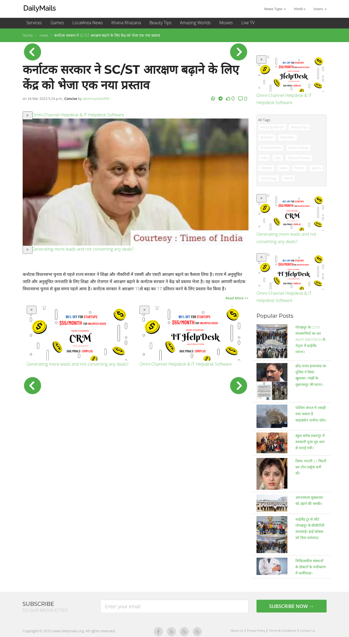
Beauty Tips (160, 23)
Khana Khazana (126, 23)
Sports (316, 168)
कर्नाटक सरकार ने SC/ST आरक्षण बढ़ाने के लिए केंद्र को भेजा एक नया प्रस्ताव (107, 35)
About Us (237, 630)
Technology (268, 178)
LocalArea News (88, 23)
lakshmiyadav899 (96, 98)
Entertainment (270, 147)
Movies (226, 23)
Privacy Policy (256, 630)
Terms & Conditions (283, 630)
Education (287, 137)
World (288, 178)
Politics (299, 168)
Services (34, 23)
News (283, 168)
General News (298, 147)
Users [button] (320, 8)
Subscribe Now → (291, 606)
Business (266, 137)
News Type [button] (275, 8)
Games (57, 23)
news (43, 35)
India (263, 158)
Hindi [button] (299, 8)
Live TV (248, 23)
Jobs (278, 158)
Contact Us (307, 630)
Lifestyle (266, 168)
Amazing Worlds (195, 23)
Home (28, 35)
